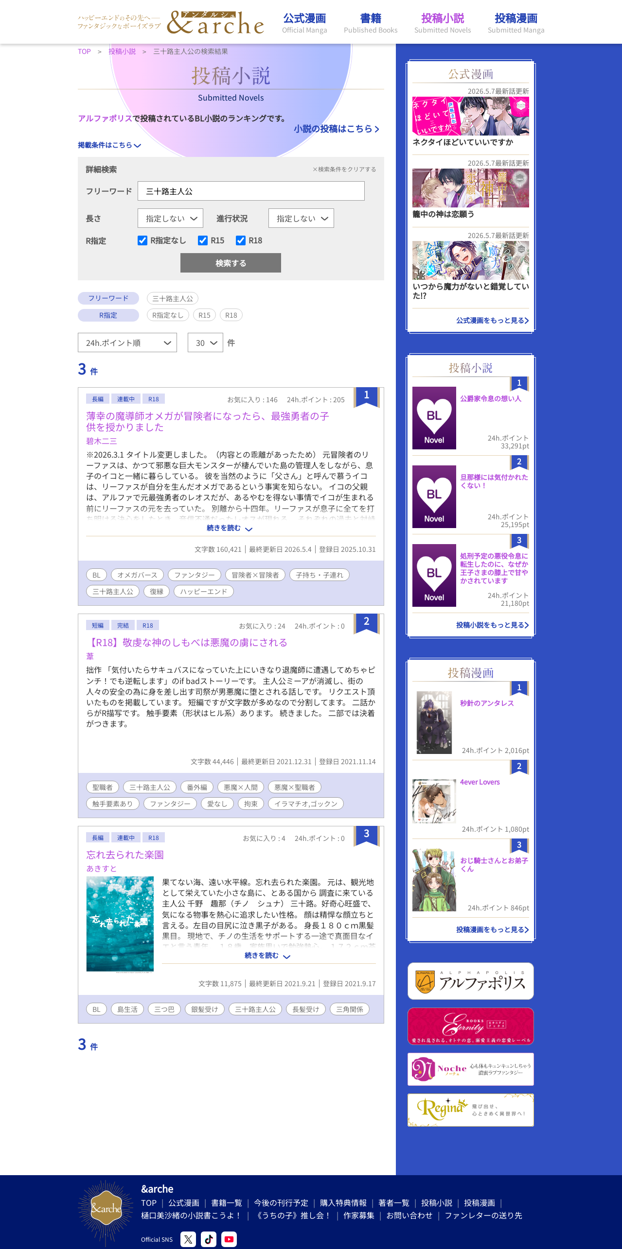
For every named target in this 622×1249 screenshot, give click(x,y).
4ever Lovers (480, 782)
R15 (217, 240)
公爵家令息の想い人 (490, 398)
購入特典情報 (343, 1202)
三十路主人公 (112, 591)
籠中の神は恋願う (443, 214)
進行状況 (232, 218)
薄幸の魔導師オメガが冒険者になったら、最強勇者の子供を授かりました (207, 421)
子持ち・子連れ (319, 575)
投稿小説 (436, 1202)
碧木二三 (101, 440)
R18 (255, 240)
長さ (93, 218)
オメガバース (137, 575)
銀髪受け (204, 1009)
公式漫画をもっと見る (490, 320)
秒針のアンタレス (487, 703)
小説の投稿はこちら (333, 128)
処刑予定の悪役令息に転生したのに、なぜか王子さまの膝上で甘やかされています (494, 568)
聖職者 (102, 787)
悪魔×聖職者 (294, 787)
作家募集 (358, 1215)
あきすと (101, 868)
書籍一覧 (226, 1202)
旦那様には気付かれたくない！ (494, 481)
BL (96, 575)
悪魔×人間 (241, 787)
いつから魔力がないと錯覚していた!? (470, 290)
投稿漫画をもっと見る (490, 929)
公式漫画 (183, 1202)
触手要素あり (112, 803)
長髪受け (306, 1009)
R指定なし (168, 240)
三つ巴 (164, 1009)
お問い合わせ (409, 1215)
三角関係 (349, 1009)
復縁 (156, 591)
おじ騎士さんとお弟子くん (494, 864)
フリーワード (109, 191)
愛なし (217, 803)
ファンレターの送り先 (483, 1215)
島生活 (127, 1009)
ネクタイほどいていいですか (462, 142)
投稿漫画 (479, 1202)
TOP (149, 1202)
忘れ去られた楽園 (125, 854)
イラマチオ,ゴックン (306, 803)
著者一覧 (393, 1202)
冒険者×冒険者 (255, 575)
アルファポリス (105, 118)
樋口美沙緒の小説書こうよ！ (191, 1215)
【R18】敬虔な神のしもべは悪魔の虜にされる (187, 642)
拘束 (251, 803)
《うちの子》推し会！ (293, 1215)
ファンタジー (194, 575)
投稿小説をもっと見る (490, 625)
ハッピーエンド (204, 591)
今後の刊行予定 (281, 1202)
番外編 (197, 787)
